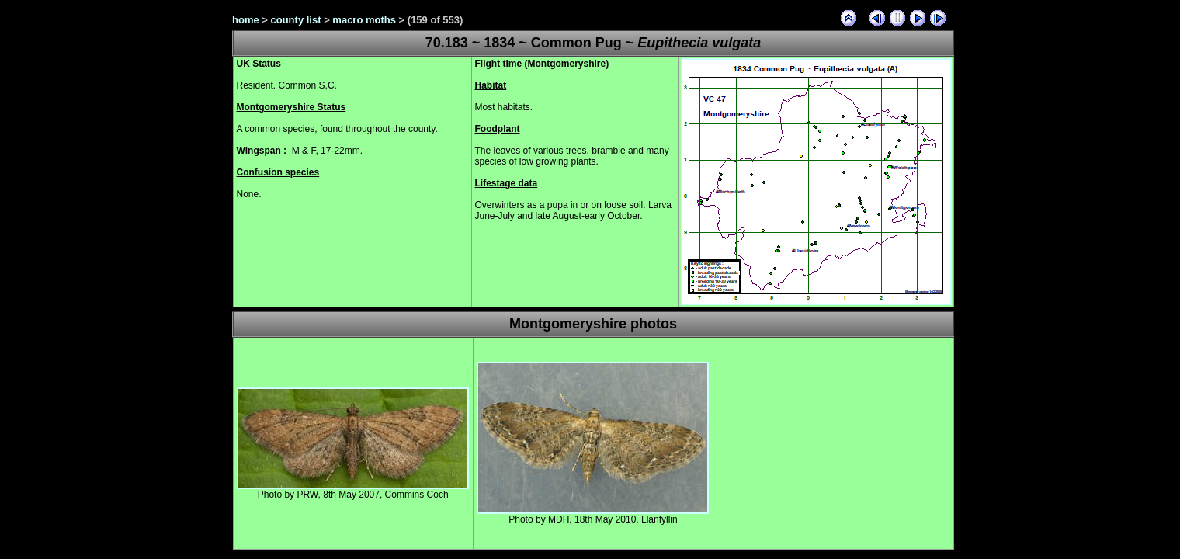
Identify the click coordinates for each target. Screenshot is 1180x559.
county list (296, 20)
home (245, 20)
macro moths (364, 20)
